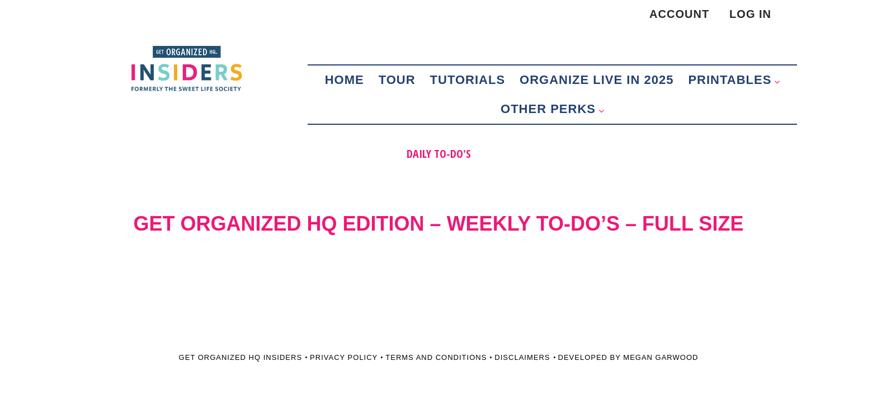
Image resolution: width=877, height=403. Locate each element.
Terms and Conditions (436, 357)
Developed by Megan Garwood (628, 357)
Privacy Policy (344, 357)
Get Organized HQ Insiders (241, 357)
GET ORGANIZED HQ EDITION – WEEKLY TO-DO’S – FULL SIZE (439, 223)
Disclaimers (522, 357)
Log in (750, 14)
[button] (779, 76)
